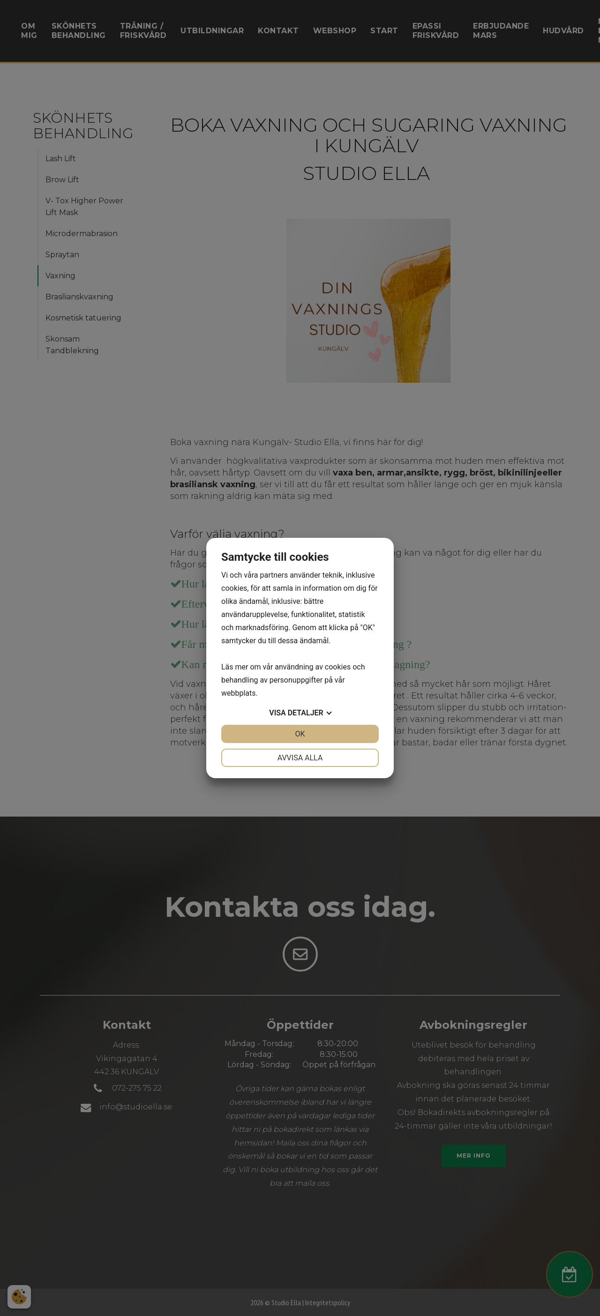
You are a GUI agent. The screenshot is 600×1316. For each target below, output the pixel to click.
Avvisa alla (300, 757)
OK (300, 733)
